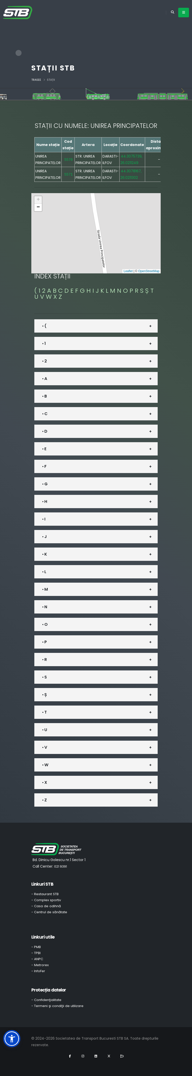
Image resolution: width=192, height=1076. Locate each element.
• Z (44, 800)
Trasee (36, 80)
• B (44, 396)
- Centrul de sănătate (49, 912)
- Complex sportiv (46, 900)
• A (44, 378)
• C (45, 414)
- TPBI (36, 953)
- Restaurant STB (45, 894)
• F (44, 466)
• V (44, 747)
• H (44, 501)
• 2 (44, 361)
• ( (44, 326)
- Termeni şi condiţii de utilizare (57, 1006)
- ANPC (37, 959)
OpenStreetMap (148, 271)
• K (44, 554)
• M (45, 589)
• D (44, 431)
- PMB (36, 947)
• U (44, 730)
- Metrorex (40, 965)
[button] (38, 200)
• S (44, 677)
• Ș (44, 695)
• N (44, 607)
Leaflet (128, 271)
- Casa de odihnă (46, 906)
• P (44, 642)
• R (44, 659)
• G (45, 484)
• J (44, 537)
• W (45, 765)
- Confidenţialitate (46, 999)
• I (43, 519)
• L (44, 572)
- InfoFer (38, 971)
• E (44, 449)
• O (45, 624)
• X (44, 782)
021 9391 (60, 866)
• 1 (44, 343)
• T (44, 712)
